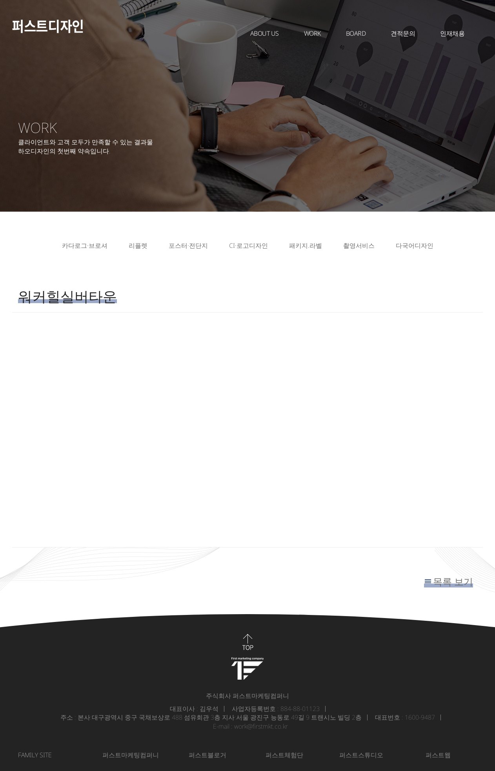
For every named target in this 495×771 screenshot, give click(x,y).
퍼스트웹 (438, 755)
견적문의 (403, 33)
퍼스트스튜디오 (361, 755)
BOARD (356, 33)
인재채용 (452, 33)
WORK (312, 33)
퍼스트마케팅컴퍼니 (130, 755)
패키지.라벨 (305, 245)
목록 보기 (453, 581)
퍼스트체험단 (284, 755)
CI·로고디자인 (248, 245)
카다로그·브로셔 (84, 245)
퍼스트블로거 (207, 755)
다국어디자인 (414, 245)
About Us (264, 33)
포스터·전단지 (188, 245)
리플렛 (138, 245)
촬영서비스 (359, 245)
